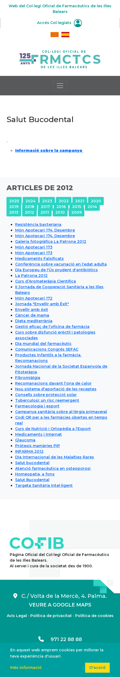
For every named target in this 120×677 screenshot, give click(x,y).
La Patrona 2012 (31, 275)
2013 (13, 212)
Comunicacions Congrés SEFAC (46, 349)
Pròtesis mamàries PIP (37, 445)
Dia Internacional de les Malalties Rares (54, 457)
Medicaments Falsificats (39, 258)
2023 (47, 201)
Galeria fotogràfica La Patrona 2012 (50, 241)
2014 (92, 206)
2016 (61, 206)
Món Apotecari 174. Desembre (45, 230)
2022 (64, 201)
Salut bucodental (32, 462)
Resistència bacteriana (38, 224)
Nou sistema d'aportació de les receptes (55, 389)
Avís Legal (17, 615)
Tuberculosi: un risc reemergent (47, 400)
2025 (14, 201)
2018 (29, 206)
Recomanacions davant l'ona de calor (53, 383)
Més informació (26, 667)
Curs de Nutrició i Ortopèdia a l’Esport (53, 428)
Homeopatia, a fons (35, 474)
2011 (45, 212)
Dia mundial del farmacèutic (43, 343)
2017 (45, 206)
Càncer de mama (32, 315)
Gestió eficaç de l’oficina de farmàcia (52, 326)
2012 (29, 212)
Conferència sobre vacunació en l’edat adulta (61, 264)
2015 (76, 206)
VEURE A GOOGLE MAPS (60, 605)
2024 (30, 201)
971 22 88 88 (60, 639)
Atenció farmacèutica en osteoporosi (53, 468)
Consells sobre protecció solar (46, 394)
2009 (76, 212)
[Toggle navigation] (60, 85)
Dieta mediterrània (33, 321)
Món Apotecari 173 (33, 247)
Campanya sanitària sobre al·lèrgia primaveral (61, 411)
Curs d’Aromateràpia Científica (45, 281)
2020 (96, 201)
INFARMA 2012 (29, 451)
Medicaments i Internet (38, 434)
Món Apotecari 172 (33, 298)
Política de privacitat (51, 615)
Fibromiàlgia (27, 377)
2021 (79, 201)
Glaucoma (25, 440)
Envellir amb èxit (31, 309)
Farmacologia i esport (37, 406)
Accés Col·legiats (59, 22)
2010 (60, 212)
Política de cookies (94, 615)
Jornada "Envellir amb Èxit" (42, 303)
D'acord (97, 667)
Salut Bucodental (32, 479)
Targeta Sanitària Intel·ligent (44, 485)
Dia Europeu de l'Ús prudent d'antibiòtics (56, 269)
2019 (13, 206)
